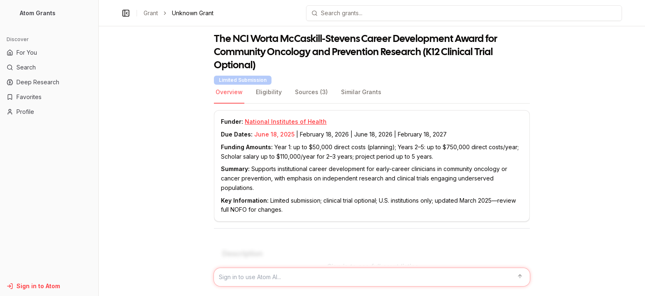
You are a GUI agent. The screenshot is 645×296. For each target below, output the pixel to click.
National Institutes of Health (286, 121)
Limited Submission (243, 80)
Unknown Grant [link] (192, 12)
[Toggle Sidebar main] (98, 148)
